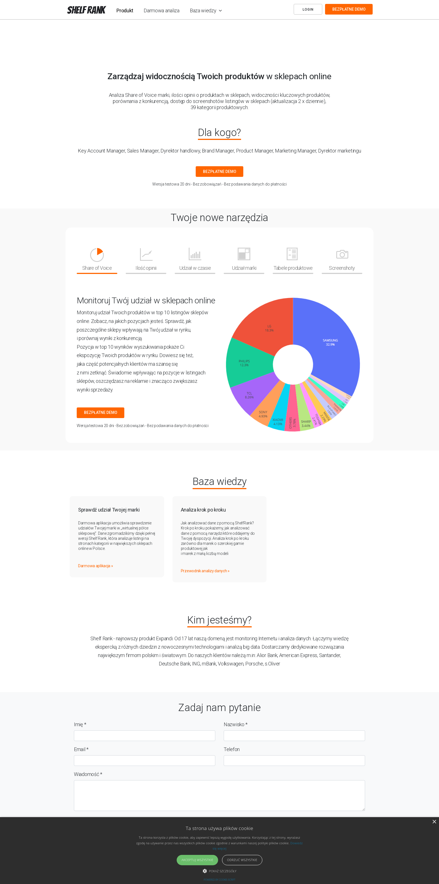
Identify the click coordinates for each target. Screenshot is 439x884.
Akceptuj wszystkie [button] (197, 860)
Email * (81, 749)
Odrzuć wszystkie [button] (242, 860)
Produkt (124, 10)
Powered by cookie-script (219, 879)
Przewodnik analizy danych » (205, 571)
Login (308, 9)
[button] (220, 871)
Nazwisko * (235, 724)
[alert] (219, 850)
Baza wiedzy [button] (204, 10)
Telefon (232, 749)
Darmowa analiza (161, 10)
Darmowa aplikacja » (95, 566)
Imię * (80, 724)
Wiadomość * (88, 774)
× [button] (434, 822)
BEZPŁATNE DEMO (349, 9)
